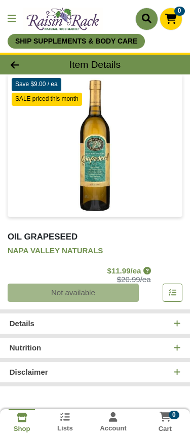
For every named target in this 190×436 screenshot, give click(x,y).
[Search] (146, 19)
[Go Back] (29, 64)
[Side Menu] (12, 19)
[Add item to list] (173, 293)
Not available (73, 293)
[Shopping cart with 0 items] (171, 19)
